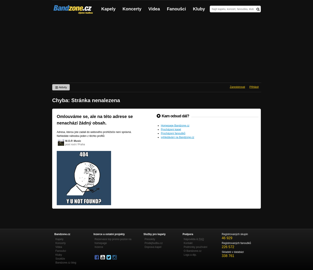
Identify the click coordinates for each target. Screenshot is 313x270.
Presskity (150, 239)
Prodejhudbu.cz (154, 243)
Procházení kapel (171, 129)
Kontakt (188, 243)
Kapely (108, 9)
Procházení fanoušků (173, 133)
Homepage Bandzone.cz (175, 125)
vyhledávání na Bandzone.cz (177, 137)
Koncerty (132, 9)
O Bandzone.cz (192, 250)
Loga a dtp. (190, 254)
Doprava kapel (153, 247)
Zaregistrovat (237, 86)
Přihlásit (254, 86)
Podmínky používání (195, 247)
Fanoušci (176, 9)
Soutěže (60, 258)
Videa (154, 9)
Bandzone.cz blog (65, 262)
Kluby (199, 9)
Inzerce (99, 247)
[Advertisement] (156, 50)
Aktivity (61, 87)
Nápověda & (194, 239)
